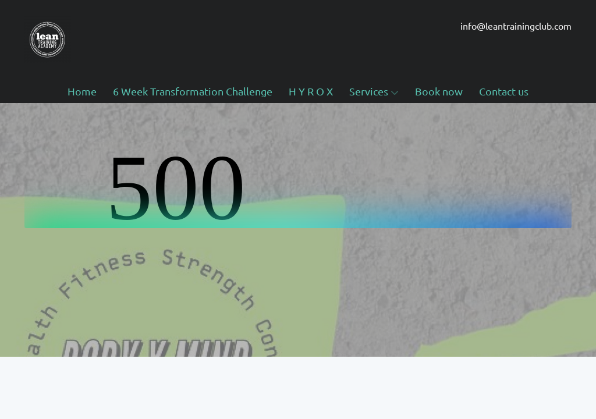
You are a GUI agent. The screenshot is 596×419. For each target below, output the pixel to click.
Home (82, 91)
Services (374, 91)
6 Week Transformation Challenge (192, 91)
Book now (439, 91)
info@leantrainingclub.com (516, 25)
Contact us (503, 91)
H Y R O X (311, 91)
